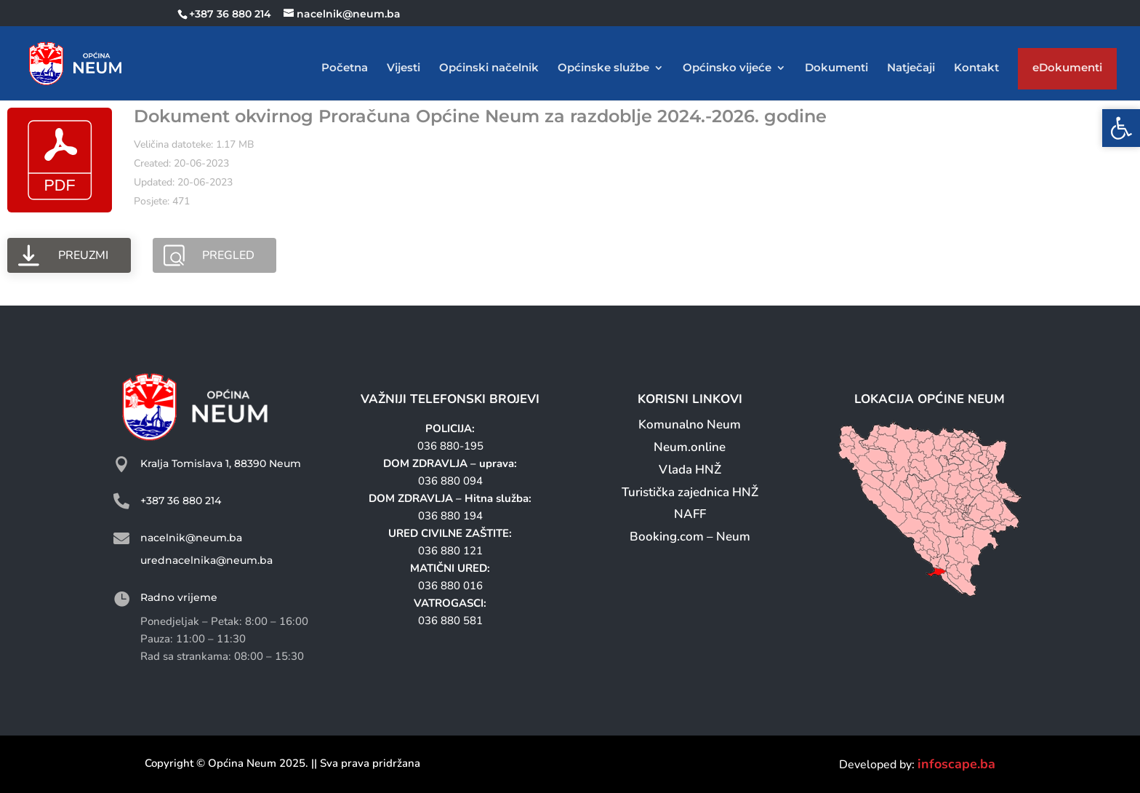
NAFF (690, 514)
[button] (1121, 128)
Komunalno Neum (689, 424)
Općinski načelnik (489, 68)
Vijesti (403, 68)
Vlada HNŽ (690, 469)
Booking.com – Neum (690, 536)
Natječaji (911, 68)
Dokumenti (836, 68)
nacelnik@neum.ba (191, 537)
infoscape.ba (956, 764)
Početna (344, 68)
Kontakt (976, 68)
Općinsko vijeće (727, 68)
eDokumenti (1067, 71)
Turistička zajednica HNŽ (690, 492)
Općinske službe (603, 68)
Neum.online (690, 447)
